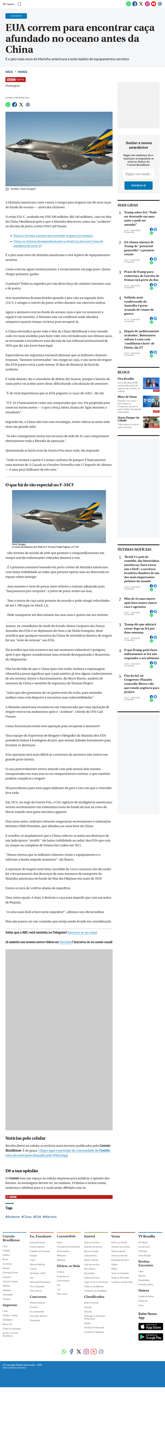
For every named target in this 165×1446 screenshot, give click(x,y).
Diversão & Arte (10, 1272)
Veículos (88, 1311)
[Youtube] (153, 5)
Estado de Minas (146, 1296)
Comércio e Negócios (94, 1332)
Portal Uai (143, 1301)
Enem (32, 1260)
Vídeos (114, 1264)
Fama (59, 1242)
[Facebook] (134, 5)
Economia (7, 1263)
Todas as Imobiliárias (94, 1286)
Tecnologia (8, 1294)
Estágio (33, 1255)
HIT (59, 1285)
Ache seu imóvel (92, 1242)
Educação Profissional (40, 1282)
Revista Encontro (145, 1263)
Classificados (94, 1297)
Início (9, 71)
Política (6, 1255)
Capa (5, 1246)
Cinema (60, 1272)
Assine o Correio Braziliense (10, 1334)
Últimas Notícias (37, 1264)
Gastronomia (63, 1251)
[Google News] (159, 5)
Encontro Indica (145, 1284)
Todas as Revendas (120, 1277)
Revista (141, 1275)
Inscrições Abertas (38, 1316)
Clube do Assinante (12, 1328)
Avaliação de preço (120, 1260)
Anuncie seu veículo (120, 1246)
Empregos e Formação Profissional (94, 1317)
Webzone (61, 1255)
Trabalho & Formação (40, 1251)
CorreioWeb (66, 1236)
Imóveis (88, 1307)
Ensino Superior (37, 1246)
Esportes (7, 1277)
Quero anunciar (91, 1302)
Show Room (89, 1268)
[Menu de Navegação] (9, 4)
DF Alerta (143, 1242)
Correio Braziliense (11, 1238)
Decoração (89, 1273)
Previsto (34, 1307)
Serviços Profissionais (94, 1327)
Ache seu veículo (119, 1242)
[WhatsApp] (128, 5)
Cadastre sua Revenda (122, 1282)
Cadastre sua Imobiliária (95, 1290)
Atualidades (144, 1280)
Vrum (115, 1236)
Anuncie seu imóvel (93, 1246)
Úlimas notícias (91, 1260)
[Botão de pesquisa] (18, 4)
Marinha (51, 1217)
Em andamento (37, 1311)
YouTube (66, 942)
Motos (114, 1268)
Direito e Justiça (10, 1315)
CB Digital (7, 1319)
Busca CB (7, 1324)
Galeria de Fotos (92, 1277)
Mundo (22, 71)
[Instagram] (147, 5)
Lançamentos (90, 1255)
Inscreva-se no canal (82, 932)
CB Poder (142, 1251)
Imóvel (89, 1236)
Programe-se (63, 1276)
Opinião (6, 1285)
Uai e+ (141, 1305)
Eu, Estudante (40, 1236)
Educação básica (37, 1242)
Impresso (10, 1305)
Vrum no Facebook (120, 1273)
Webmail (61, 1260)
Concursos (38, 1297)
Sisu (32, 1277)
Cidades (6, 1250)
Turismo (6, 1299)
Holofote (7, 1290)
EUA (38, 1217)
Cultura (33, 1268)
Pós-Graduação (37, 1286)
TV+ (59, 1289)
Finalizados (35, 1320)
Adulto (87, 1323)
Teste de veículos (119, 1255)
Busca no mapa (91, 1251)
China (27, 1217)
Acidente (13, 1217)
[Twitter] (141, 5)
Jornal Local (144, 1246)
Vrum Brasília (144, 1255)
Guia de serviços (92, 1264)
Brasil (5, 1259)
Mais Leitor (62, 1294)
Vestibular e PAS (37, 1273)
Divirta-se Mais (68, 1266)
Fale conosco (36, 1290)
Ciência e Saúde (10, 1281)
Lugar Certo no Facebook (96, 1282)
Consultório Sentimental (68, 1246)
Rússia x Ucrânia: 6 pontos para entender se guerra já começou (53, 235)
